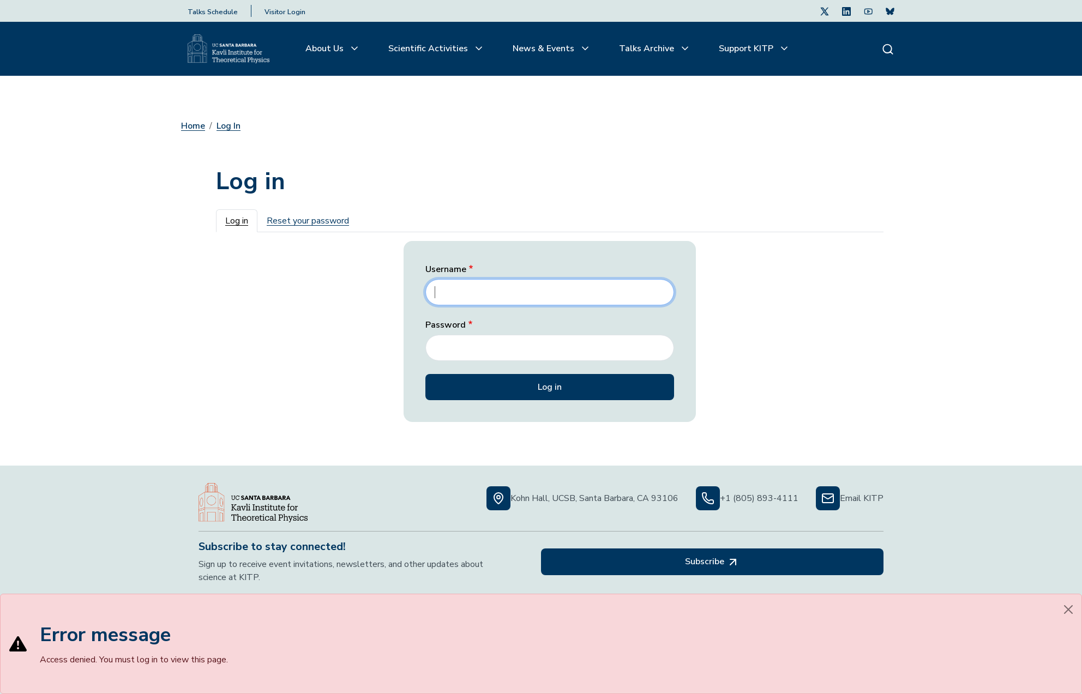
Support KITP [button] (747, 49)
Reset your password (308, 221)
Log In (229, 126)
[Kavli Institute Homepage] (228, 49)
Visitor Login (285, 12)
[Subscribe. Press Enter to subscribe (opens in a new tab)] (890, 11)
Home (193, 126)
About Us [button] (325, 49)
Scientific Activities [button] (429, 49)
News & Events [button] (544, 49)
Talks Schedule (213, 12)
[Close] (1068, 609)
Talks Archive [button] (647, 49)
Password (445, 325)
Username (445, 269)
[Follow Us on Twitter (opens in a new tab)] (824, 11)
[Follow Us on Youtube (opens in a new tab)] (868, 11)
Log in (236, 221)
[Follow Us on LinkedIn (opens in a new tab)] (846, 11)
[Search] (887, 49)
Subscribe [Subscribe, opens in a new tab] (712, 562)
